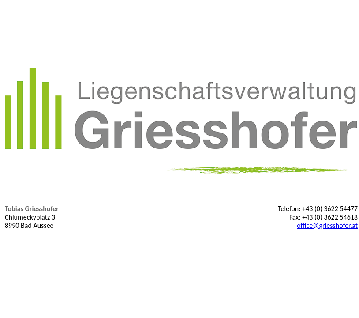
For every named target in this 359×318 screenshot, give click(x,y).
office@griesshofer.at (327, 225)
